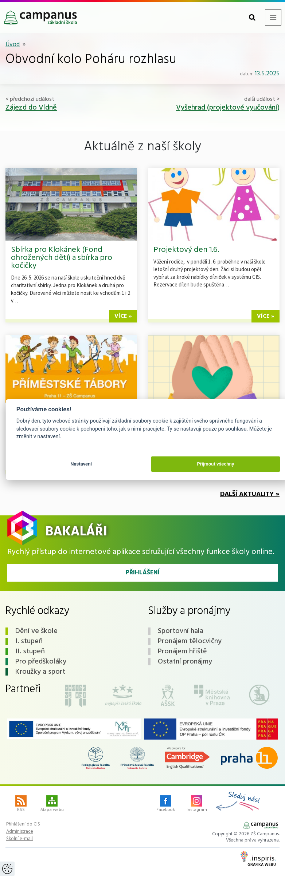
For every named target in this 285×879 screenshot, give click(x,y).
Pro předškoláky (40, 661)
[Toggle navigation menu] (273, 17)
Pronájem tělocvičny (190, 641)
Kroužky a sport (40, 672)
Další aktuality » (250, 494)
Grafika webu (258, 859)
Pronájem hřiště (182, 651)
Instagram (197, 804)
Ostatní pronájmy (185, 661)
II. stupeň (30, 651)
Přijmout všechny (215, 464)
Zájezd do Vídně (31, 108)
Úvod (12, 45)
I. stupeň (29, 641)
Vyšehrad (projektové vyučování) (228, 108)
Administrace (19, 831)
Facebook (165, 804)
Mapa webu (52, 804)
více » (123, 316)
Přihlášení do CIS (23, 824)
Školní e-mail (19, 839)
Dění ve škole (36, 631)
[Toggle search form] (252, 17)
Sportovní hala (180, 631)
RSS (21, 804)
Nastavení (81, 464)
